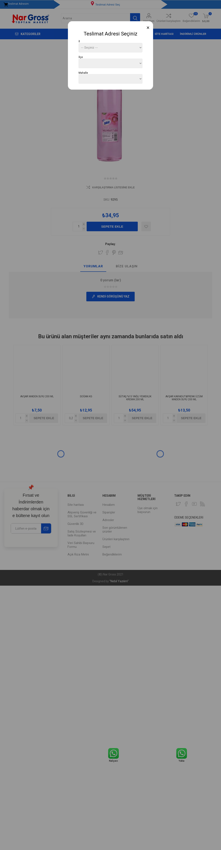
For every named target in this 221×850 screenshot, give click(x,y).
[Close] (148, 27)
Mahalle (83, 72)
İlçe (81, 57)
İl (79, 41)
